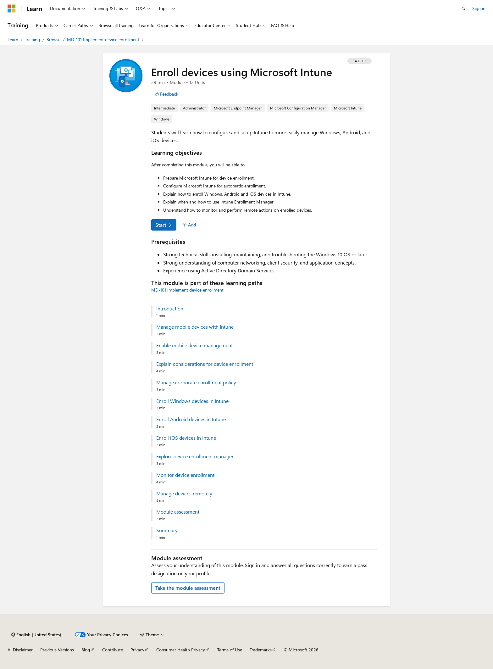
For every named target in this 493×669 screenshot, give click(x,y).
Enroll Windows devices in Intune (192, 401)
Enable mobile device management (194, 345)
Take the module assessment (187, 587)
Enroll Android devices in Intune (191, 419)
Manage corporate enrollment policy (196, 382)
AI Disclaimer (20, 650)
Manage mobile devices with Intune (195, 327)
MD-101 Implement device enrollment (104, 39)
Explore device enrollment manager (195, 456)
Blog (85, 650)
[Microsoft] (12, 8)
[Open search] (463, 8)
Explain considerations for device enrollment (204, 364)
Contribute (112, 650)
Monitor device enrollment (185, 475)
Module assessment (177, 512)
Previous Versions (57, 650)
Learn (13, 39)
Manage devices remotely (184, 493)
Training (33, 39)
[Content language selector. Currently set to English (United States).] (36, 635)
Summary (167, 530)
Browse (54, 39)
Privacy (137, 650)
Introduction (169, 308)
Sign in (478, 8)
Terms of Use (229, 650)
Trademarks (261, 650)
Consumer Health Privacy (180, 650)
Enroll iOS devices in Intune (186, 438)
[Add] (189, 225)
